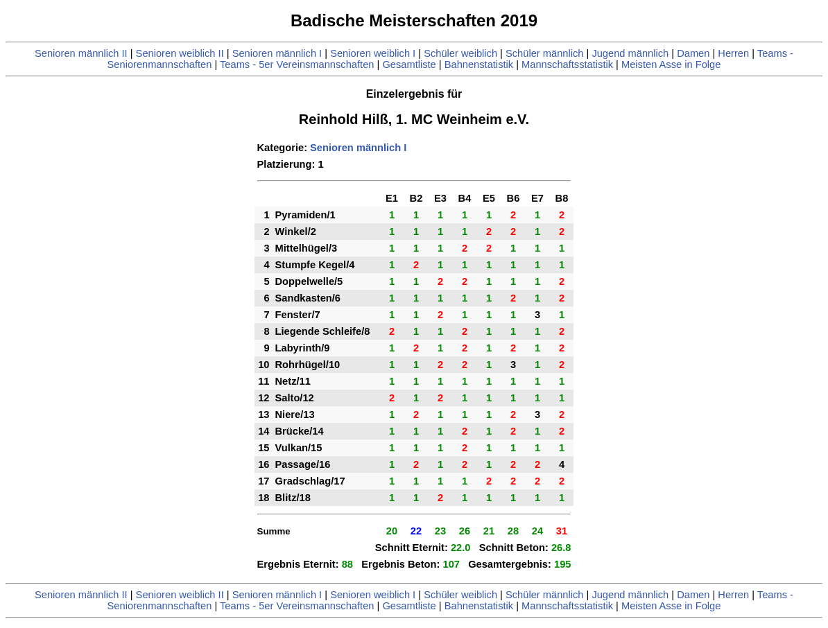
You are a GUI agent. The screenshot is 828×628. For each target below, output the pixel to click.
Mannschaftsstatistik (567, 64)
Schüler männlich (544, 53)
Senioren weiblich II (180, 53)
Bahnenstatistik (479, 64)
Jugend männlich (630, 53)
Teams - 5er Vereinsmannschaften (297, 64)
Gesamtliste (408, 64)
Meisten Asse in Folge (671, 64)
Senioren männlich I (277, 53)
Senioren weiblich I (372, 53)
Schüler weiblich (460, 53)
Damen (693, 53)
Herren (733, 53)
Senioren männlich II (81, 53)
